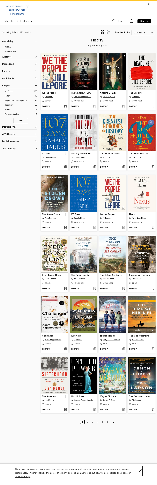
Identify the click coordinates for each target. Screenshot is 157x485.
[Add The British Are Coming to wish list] (123, 289)
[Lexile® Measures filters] (19, 141)
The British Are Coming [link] (111, 275)
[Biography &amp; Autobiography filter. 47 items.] (21, 100)
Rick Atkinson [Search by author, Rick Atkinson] (79, 279)
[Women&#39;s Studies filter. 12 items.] (21, 114)
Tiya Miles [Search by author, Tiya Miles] (78, 339)
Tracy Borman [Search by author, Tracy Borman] (50, 218)
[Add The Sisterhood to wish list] (65, 410)
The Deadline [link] (135, 93)
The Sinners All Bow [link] (81, 93)
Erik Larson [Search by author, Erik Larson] (136, 400)
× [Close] (140, 471)
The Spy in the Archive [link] (82, 153)
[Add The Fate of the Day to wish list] (94, 289)
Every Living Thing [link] (51, 275)
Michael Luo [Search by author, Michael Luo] (137, 279)
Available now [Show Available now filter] (10, 51)
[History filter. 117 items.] (21, 96)
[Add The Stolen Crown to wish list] (65, 228)
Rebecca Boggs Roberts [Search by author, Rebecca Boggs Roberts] (83, 400)
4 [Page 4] (97, 422)
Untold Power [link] (78, 396)
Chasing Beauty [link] (108, 93)
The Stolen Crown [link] (51, 214)
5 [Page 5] (102, 422)
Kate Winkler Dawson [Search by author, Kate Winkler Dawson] (82, 96)
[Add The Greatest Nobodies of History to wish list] (123, 167)
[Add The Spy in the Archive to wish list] (94, 167)
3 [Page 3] (92, 422)
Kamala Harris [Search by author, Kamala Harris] (50, 157)
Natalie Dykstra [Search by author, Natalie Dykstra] (109, 96)
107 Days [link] (46, 153)
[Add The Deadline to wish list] (153, 106)
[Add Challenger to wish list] (65, 349)
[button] (118, 22)
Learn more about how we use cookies (96, 472)
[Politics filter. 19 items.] (21, 109)
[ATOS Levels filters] (19, 134)
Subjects (8, 21)
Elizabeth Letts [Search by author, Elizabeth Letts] (138, 339)
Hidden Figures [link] (107, 336)
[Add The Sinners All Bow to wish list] (94, 106)
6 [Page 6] (107, 422)
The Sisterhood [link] (49, 396)
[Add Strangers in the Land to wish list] (153, 289)
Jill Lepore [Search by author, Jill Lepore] (49, 96)
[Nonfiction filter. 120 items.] (21, 91)
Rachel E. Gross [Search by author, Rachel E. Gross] (109, 400)
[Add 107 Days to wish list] (65, 167)
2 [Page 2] (87, 422)
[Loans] (131, 22)
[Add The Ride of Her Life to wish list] (153, 349)
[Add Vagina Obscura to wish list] (123, 410)
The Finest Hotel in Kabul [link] (140, 153)
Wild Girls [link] (76, 336)
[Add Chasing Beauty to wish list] (123, 106)
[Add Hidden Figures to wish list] (123, 349)
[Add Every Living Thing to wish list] (65, 289)
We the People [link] (49, 93)
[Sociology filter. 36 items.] (21, 105)
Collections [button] (25, 21)
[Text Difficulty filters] (19, 148)
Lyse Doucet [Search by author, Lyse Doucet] (137, 157)
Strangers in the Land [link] (139, 275)
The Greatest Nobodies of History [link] (111, 153)
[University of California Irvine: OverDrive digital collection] (17, 10)
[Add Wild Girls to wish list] (94, 349)
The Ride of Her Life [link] (139, 336)
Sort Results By (122, 32)
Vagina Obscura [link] (108, 396)
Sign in (144, 21)
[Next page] (113, 422)
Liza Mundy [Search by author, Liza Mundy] (49, 400)
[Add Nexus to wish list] (153, 228)
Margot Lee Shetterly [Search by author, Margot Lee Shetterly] (111, 339)
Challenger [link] (47, 336)
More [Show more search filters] (21, 120)
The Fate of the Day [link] (81, 275)
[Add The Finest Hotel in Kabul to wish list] (153, 167)
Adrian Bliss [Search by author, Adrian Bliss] (107, 157)
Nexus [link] (132, 214)
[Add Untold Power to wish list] (94, 410)
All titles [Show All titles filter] (8, 47)
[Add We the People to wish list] (65, 106)
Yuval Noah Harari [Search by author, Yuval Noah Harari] (139, 218)
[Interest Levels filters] (19, 127)
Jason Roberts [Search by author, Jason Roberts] (50, 279)
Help (148, 4)
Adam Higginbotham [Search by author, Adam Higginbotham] (53, 339)
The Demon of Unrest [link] (139, 396)
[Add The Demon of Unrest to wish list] (153, 410)
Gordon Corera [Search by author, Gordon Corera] (79, 157)
